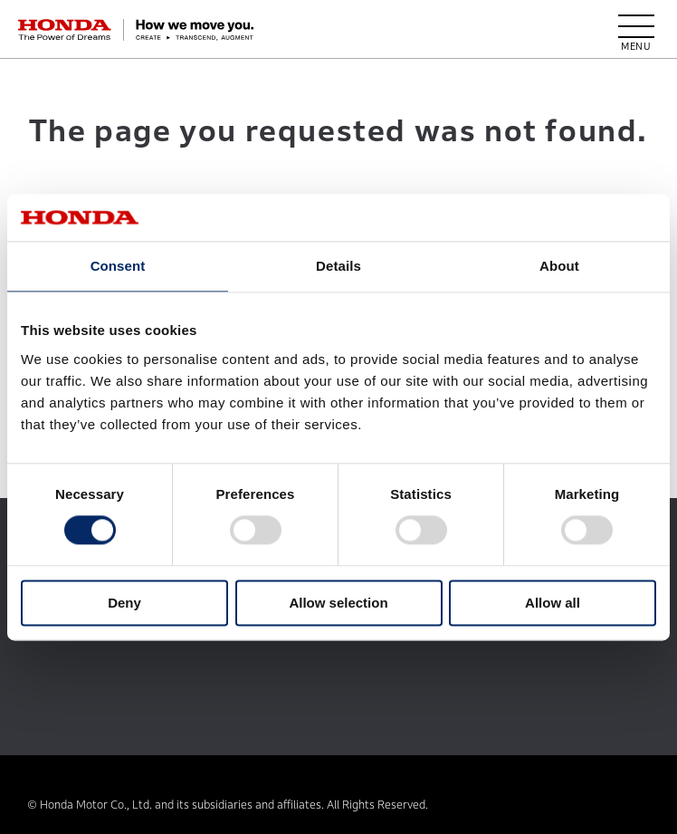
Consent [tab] (118, 265)
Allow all (552, 602)
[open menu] (636, 30)
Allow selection (338, 602)
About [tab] (559, 265)
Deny (124, 602)
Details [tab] (338, 265)
